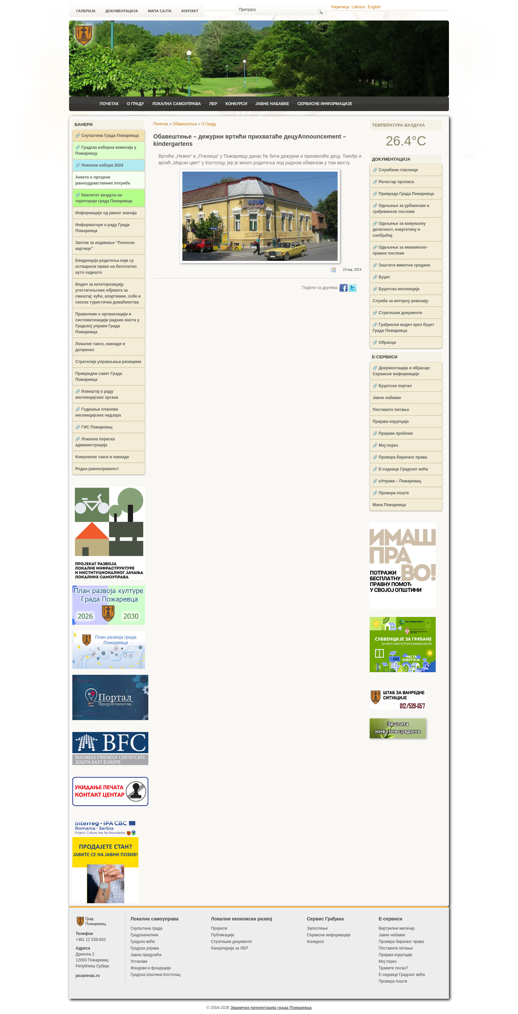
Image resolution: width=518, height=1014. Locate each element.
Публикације (222, 935)
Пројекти (219, 928)
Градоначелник (144, 935)
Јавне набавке (272, 103)
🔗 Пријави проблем (393, 433)
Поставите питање (391, 409)
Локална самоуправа (176, 103)
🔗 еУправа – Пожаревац (397, 481)
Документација (121, 11)
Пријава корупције (391, 421)
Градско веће (142, 941)
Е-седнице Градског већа (402, 974)
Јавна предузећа (146, 955)
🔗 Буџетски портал (392, 386)
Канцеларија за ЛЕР (229, 948)
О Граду (135, 103)
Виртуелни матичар (397, 928)
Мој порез (388, 961)
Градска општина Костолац (155, 974)
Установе (138, 961)
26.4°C (406, 141)
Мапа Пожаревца (389, 505)
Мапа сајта (160, 11)
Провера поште (393, 981)
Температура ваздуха (398, 125)
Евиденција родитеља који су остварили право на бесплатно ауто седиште (106, 266)
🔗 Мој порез (385, 445)
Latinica (358, 7)
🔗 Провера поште (391, 493)
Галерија (85, 11)
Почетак (109, 103)
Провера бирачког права (401, 941)
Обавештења (184, 124)
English (374, 7)
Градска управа (144, 948)
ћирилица (340, 7)
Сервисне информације (324, 103)
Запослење (317, 928)
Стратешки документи (231, 941)
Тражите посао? (393, 968)
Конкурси (236, 103)
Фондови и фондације (150, 968)
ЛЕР (213, 103)
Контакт (189, 11)
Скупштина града (146, 928)
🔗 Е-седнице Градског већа (400, 469)
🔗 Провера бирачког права (400, 457)
